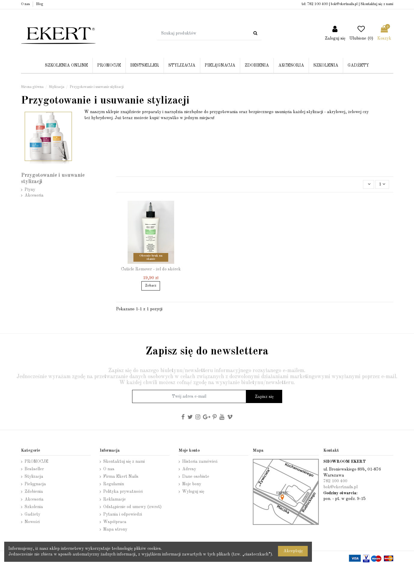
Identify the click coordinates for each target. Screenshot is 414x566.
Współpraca (114, 522)
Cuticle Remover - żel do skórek (151, 269)
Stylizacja (34, 476)
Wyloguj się (193, 491)
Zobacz (150, 286)
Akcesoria (34, 195)
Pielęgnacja (35, 484)
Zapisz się (264, 397)
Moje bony (191, 484)
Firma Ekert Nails (120, 476)
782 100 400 (317, 4)
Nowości (32, 522)
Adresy (189, 469)
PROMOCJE (36, 461)
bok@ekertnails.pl (344, 4)
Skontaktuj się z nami (377, 4)
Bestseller (34, 469)
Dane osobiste (195, 476)
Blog (39, 4)
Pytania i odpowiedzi (122, 514)
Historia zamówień (200, 461)
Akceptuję (293, 551)
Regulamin (113, 484)
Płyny (30, 190)
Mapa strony (115, 529)
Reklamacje (114, 499)
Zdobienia (34, 491)
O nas (26, 4)
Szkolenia (34, 507)
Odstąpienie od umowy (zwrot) (132, 507)
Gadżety (32, 514)
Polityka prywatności (123, 491)
